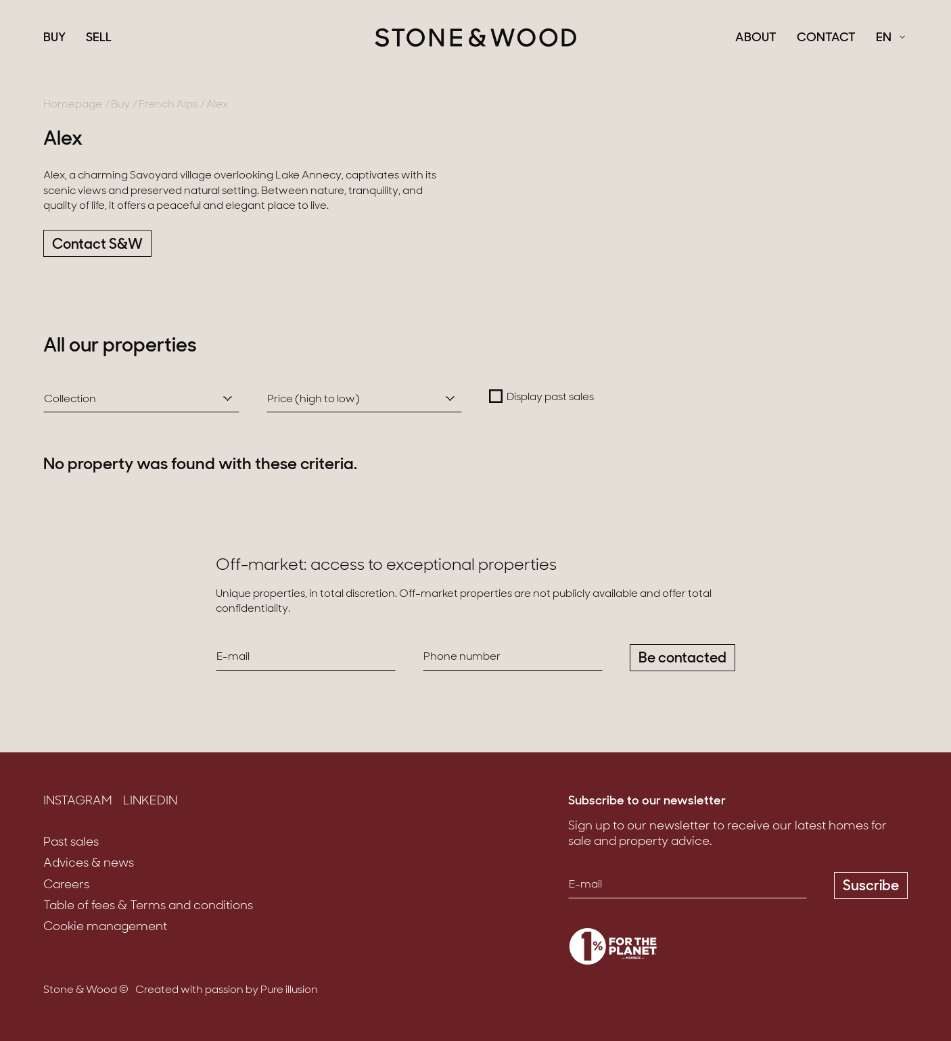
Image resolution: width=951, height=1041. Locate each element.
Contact (826, 38)
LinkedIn (150, 802)
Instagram (77, 802)
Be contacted (682, 659)
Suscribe (871, 886)
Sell (99, 38)
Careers (66, 885)
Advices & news (88, 863)
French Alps (168, 104)
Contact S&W (97, 245)
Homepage (72, 104)
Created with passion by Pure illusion (226, 990)
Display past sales (550, 397)
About (755, 38)
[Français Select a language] (890, 38)
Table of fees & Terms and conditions (148, 906)
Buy (54, 38)
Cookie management (105, 927)
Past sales (71, 842)
